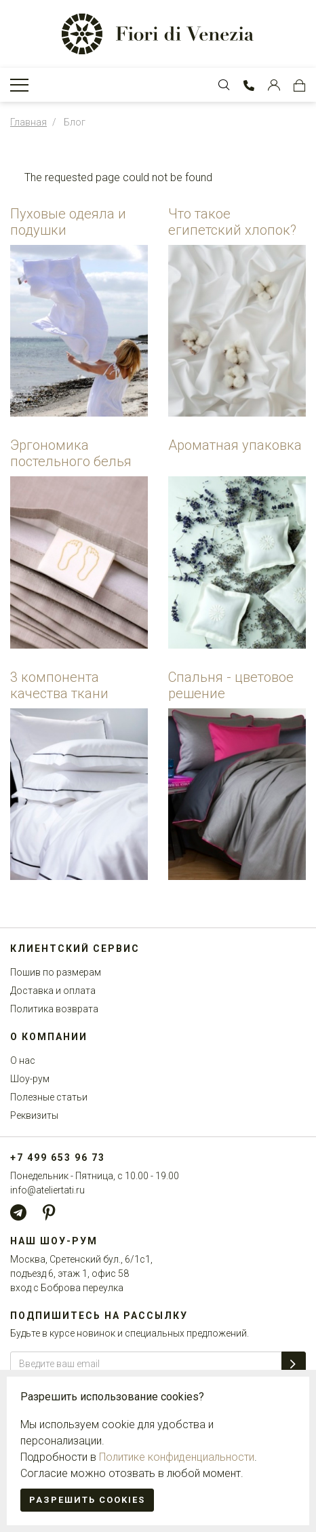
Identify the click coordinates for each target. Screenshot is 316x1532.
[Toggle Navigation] (19, 85)
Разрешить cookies (87, 1500)
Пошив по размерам (55, 972)
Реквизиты (34, 1115)
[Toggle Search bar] (224, 85)
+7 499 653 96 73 (57, 1157)
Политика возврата (54, 1008)
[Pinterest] (49, 1212)
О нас (22, 1060)
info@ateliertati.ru (47, 1190)
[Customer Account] (274, 85)
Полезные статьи (48, 1097)
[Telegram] (18, 1212)
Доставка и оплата (53, 990)
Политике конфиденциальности (176, 1457)
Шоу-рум (30, 1078)
